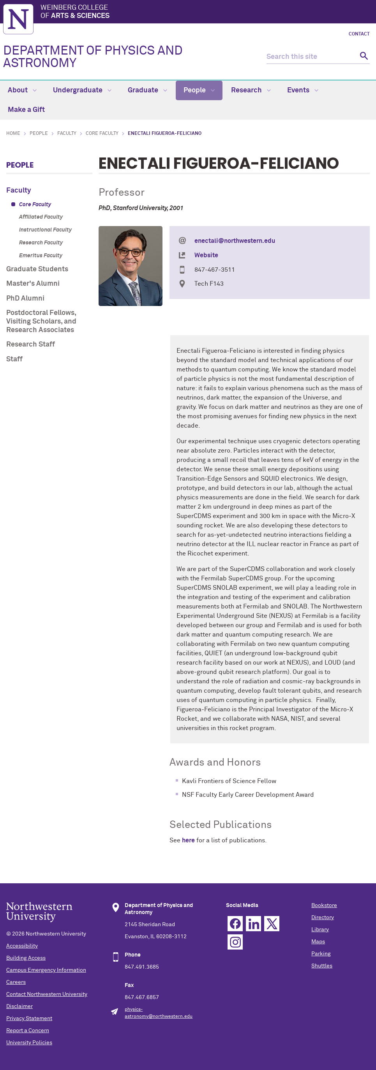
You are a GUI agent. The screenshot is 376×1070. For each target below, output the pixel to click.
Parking (321, 954)
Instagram (235, 942)
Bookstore (324, 905)
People (199, 90)
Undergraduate (82, 90)
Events (302, 90)
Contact (359, 34)
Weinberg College (207, 12)
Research (251, 90)
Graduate (147, 90)
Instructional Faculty (45, 230)
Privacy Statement (29, 1018)
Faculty (66, 133)
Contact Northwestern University (46, 994)
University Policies (29, 1042)
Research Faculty (41, 243)
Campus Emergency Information (46, 970)
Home (13, 133)
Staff (14, 359)
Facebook (235, 923)
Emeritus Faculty (40, 255)
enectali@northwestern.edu (234, 241)
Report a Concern (27, 1030)
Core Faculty (102, 133)
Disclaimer (19, 1006)
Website (206, 255)
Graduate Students (37, 269)
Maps (318, 941)
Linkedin (253, 923)
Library (320, 929)
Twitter (271, 923)
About (22, 90)
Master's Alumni (33, 283)
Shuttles (321, 966)
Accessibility (22, 946)
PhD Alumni (25, 298)
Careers (16, 982)
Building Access (26, 958)
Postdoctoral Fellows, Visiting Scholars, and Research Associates (41, 321)
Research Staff (30, 344)
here (188, 840)
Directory (322, 917)
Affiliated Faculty (41, 217)
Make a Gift (26, 109)
